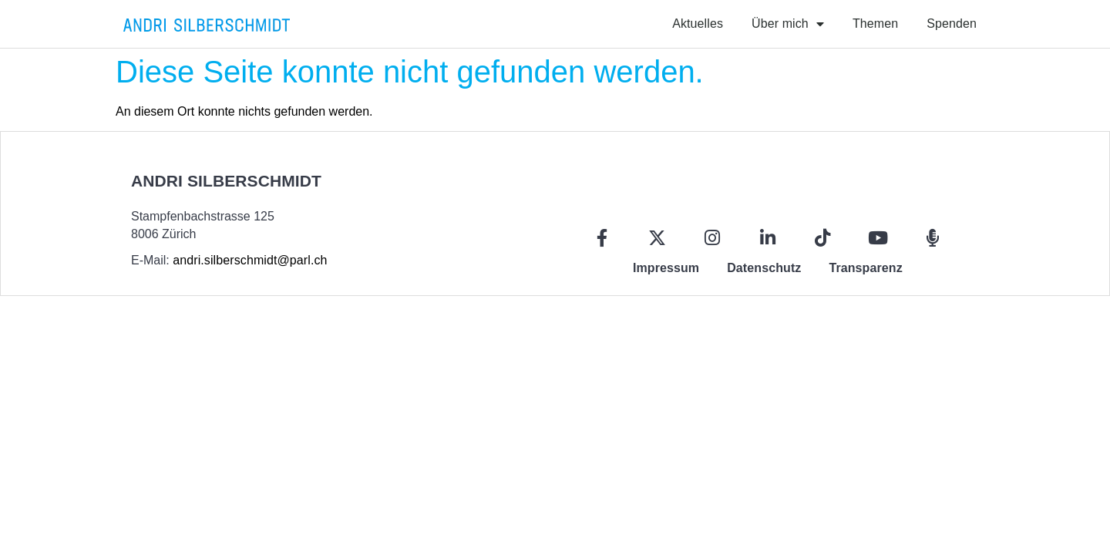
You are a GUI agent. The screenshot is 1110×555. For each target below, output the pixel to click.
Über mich (788, 24)
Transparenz (865, 267)
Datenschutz (764, 267)
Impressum (666, 267)
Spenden (952, 23)
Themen (875, 23)
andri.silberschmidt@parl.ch (250, 260)
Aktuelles (697, 23)
